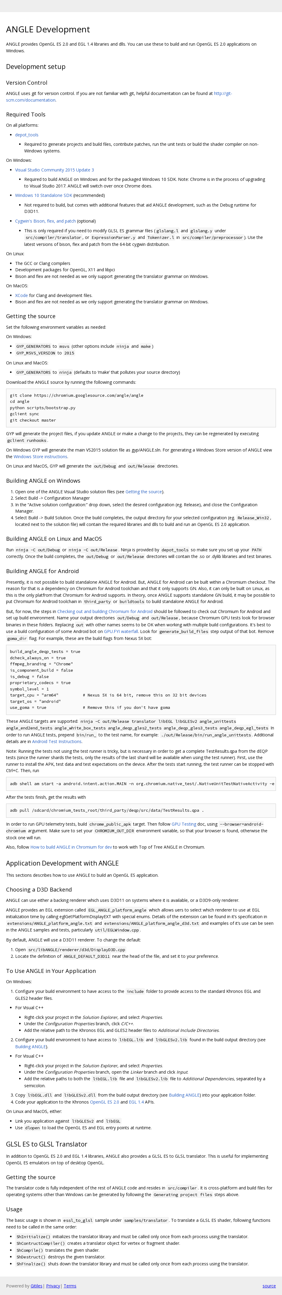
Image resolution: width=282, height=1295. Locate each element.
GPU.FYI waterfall (121, 631)
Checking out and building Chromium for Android (105, 611)
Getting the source (144, 491)
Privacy (53, 1286)
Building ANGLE (30, 1046)
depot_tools (27, 135)
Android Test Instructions (57, 741)
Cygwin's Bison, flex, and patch (45, 221)
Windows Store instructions (40, 456)
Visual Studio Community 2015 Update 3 (54, 170)
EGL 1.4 (136, 1102)
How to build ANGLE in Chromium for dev (71, 847)
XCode (21, 295)
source (269, 1286)
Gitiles (36, 1286)
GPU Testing (184, 824)
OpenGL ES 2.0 (104, 1102)
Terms (70, 1286)
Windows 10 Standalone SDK (43, 195)
